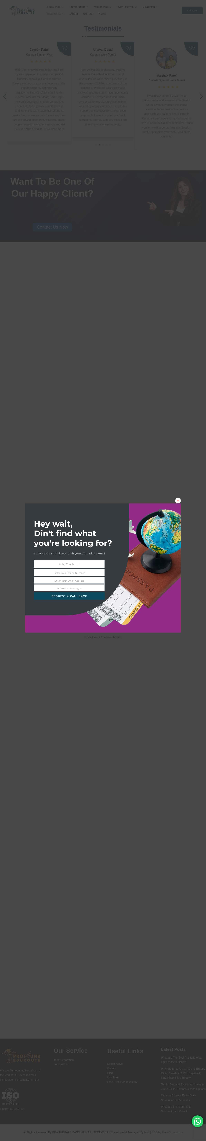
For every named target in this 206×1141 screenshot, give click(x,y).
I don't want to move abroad (102, 637)
